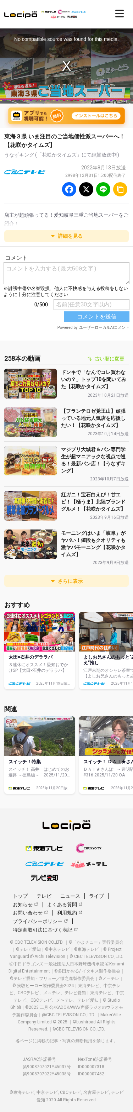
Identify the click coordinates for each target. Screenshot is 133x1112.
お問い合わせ (30, 913)
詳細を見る (67, 236)
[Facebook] (69, 189)
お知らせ (25, 904)
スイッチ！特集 (25, 761)
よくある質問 (65, 904)
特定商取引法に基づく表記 (45, 930)
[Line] (103, 189)
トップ (20, 896)
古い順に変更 (106, 359)
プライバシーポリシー (40, 921)
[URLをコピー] (120, 189)
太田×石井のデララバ (30, 657)
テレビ (44, 896)
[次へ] (117, 651)
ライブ (96, 896)
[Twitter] (86, 189)
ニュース (70, 896)
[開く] (119, 14)
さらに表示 (67, 581)
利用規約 (70, 913)
